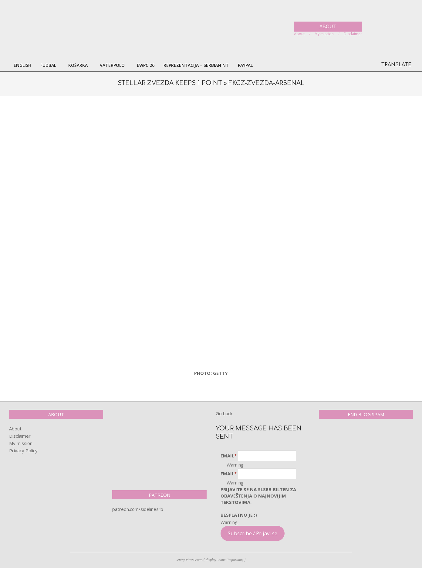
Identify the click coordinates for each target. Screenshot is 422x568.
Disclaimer (20, 436)
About (15, 429)
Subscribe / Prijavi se (252, 533)
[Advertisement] (211, 147)
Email (229, 456)
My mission (20, 443)
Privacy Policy (23, 450)
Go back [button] (224, 413)
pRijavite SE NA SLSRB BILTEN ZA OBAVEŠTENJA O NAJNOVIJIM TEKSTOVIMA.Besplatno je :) (258, 502)
